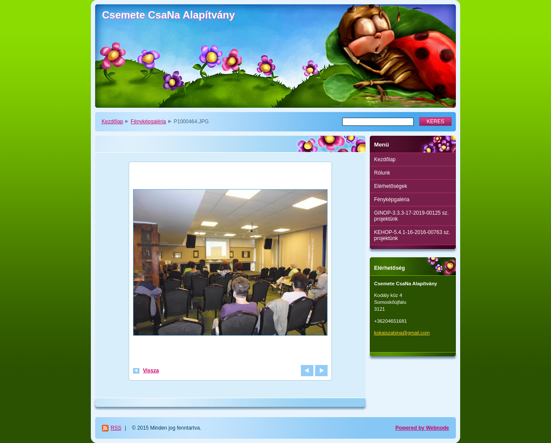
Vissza (151, 371)
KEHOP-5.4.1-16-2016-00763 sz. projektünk (412, 235)
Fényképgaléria (148, 122)
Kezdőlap (112, 122)
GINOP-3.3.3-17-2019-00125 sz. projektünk (411, 216)
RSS (116, 428)
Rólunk (382, 173)
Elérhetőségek (390, 186)
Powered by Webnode (422, 428)
